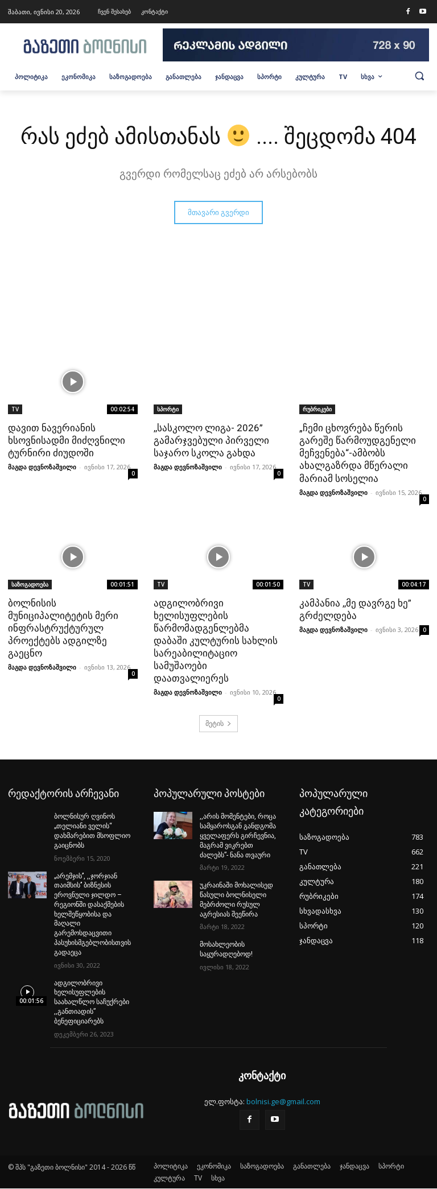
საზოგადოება (29, 584)
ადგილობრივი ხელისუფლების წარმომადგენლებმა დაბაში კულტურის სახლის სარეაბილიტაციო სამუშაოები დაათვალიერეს (216, 640)
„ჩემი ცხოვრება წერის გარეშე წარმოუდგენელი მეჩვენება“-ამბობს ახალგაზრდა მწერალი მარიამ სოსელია (357, 453)
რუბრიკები (317, 409)
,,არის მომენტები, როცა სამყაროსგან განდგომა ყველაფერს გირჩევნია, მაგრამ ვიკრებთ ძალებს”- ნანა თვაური (238, 835)
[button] (419, 75)
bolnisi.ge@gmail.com (283, 1101)
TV (15, 409)
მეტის (218, 723)
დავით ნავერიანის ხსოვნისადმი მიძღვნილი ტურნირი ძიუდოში (66, 440)
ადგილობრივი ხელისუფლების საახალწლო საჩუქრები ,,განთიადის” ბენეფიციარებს (91, 1002)
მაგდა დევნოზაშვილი (42, 467)
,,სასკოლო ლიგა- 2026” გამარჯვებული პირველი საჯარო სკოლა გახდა (211, 440)
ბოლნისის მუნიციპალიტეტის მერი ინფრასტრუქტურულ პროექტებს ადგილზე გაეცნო (63, 628)
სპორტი (168, 409)
